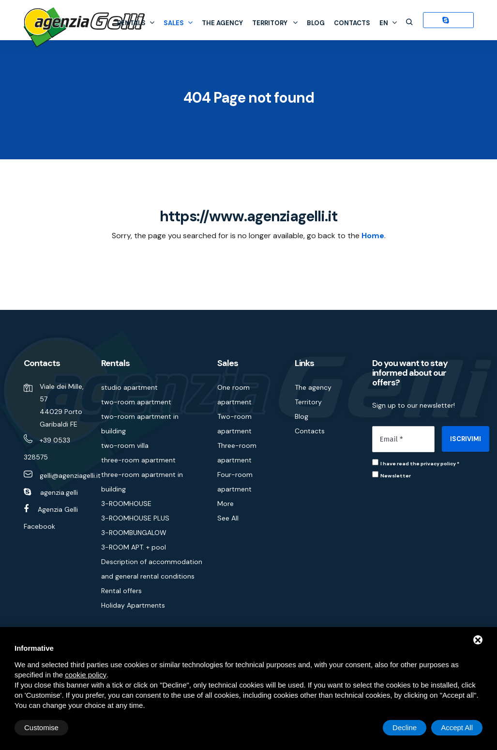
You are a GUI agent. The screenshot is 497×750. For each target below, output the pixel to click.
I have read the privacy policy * (419, 463)
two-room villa (125, 445)
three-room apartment (138, 460)
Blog (316, 23)
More (225, 503)
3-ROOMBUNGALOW (133, 532)
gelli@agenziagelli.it (70, 475)
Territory (275, 23)
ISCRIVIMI (465, 439)
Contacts (352, 23)
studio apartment (129, 387)
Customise (41, 727)
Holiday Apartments (133, 605)
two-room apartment (136, 402)
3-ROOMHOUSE (126, 503)
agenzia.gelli (59, 492)
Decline (404, 727)
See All (228, 518)
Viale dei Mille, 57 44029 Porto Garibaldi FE (62, 405)
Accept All (457, 727)
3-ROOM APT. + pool (133, 547)
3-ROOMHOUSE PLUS (135, 518)
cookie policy (85, 675)
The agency (222, 23)
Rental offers (121, 590)
